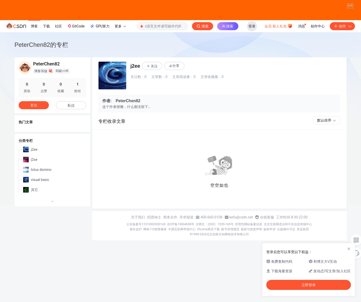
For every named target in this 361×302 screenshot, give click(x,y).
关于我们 (138, 227)
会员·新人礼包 (278, 36)
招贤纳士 (154, 227)
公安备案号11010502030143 (145, 234)
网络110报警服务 (155, 239)
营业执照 (303, 239)
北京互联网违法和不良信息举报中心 (288, 234)
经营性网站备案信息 (248, 234)
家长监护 (136, 239)
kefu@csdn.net (241, 227)
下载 (46, 36)
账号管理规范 (230, 239)
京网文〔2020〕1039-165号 (215, 234)
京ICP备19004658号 (180, 234)
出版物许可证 (286, 239)
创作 (342, 36)
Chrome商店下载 (208, 239)
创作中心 (318, 36)
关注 (33, 116)
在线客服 (267, 227)
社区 (58, 36)
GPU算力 (100, 36)
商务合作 (170, 227)
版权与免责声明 (251, 239)
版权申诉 (270, 239)
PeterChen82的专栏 (41, 55)
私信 (71, 116)
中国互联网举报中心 (181, 239)
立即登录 (309, 285)
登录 (251, 36)
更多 (120, 36)
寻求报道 (186, 227)
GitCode (76, 36)
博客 (34, 36)
